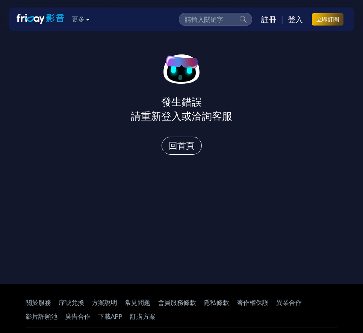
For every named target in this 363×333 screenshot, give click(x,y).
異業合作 (289, 302)
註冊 (268, 19)
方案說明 (104, 302)
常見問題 (137, 302)
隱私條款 (216, 302)
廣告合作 (78, 316)
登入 (295, 19)
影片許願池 (41, 316)
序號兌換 (71, 302)
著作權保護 (253, 302)
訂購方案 (143, 316)
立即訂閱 (327, 19)
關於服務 (38, 302)
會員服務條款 (177, 302)
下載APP (110, 316)
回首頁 (182, 145)
